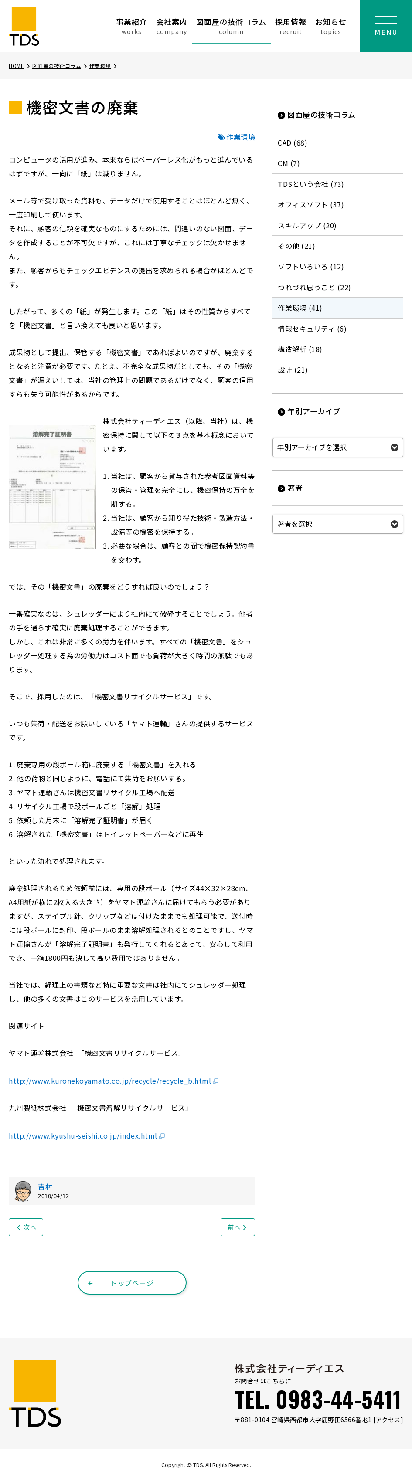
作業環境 (103, 65)
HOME (20, 65)
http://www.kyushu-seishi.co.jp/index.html (87, 1135)
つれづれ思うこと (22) (314, 287)
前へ (238, 1227)
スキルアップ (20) (307, 225)
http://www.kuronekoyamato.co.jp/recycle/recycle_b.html (114, 1080)
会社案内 (171, 26)
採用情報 (290, 26)
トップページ (120, 1283)
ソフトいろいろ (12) (311, 266)
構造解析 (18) (300, 349)
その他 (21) (296, 246)
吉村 (45, 1186)
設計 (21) (293, 369)
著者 (290, 487)
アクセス (388, 1419)
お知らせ (331, 26)
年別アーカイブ (309, 411)
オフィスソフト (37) (311, 204)
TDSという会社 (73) (311, 184)
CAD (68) (292, 142)
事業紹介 (131, 26)
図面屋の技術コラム (231, 26)
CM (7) (289, 163)
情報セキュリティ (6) (312, 328)
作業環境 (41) (300, 307)
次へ (26, 1227)
